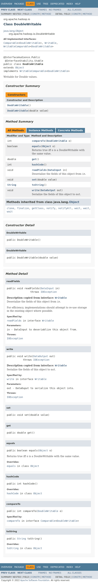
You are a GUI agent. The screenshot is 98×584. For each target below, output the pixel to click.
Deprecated (57, 4)
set (34, 179)
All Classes (74, 10)
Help (77, 4)
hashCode (38, 164)
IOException (49, 291)
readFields (39, 170)
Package (19, 4)
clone (10, 208)
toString (38, 184)
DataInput (54, 170)
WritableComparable (16, 46)
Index (69, 4)
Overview (6, 4)
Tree (45, 4)
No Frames (55, 10)
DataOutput (48, 190)
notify (51, 208)
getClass (37, 208)
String (11, 184)
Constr (35, 14)
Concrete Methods (70, 130)
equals (36, 146)
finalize (23, 208)
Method (46, 14)
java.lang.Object (13, 30)
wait (77, 208)
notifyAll (64, 208)
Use (39, 4)
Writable (50, 43)
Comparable (10, 43)
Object (19, 67)
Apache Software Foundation (34, 580)
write (35, 190)
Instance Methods (41, 130)
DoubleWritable (30, 43)
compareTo (38, 140)
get (34, 159)
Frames (42, 10)
